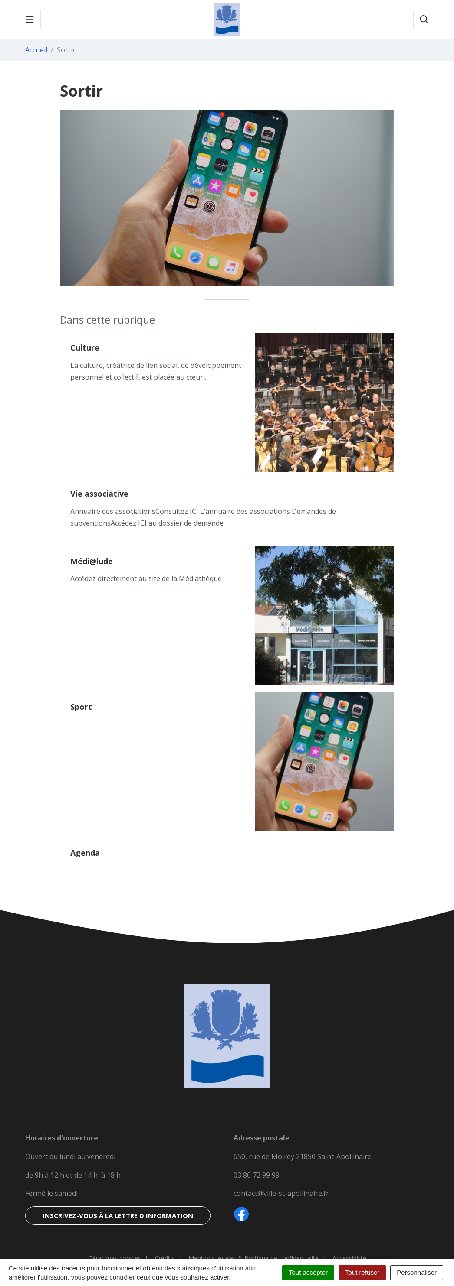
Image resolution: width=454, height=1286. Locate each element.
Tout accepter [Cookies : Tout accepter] (308, 1272)
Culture (84, 347)
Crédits (164, 1258)
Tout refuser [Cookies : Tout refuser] (362, 1272)
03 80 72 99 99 (257, 1175)
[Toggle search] (424, 19)
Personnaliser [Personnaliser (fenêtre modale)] (417, 1272)
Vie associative (99, 493)
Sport (81, 706)
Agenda (85, 853)
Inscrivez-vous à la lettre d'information (118, 1215)
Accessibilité (349, 1258)
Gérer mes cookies (114, 1258)
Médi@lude (91, 561)
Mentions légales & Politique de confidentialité (253, 1258)
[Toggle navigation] (30, 19)
